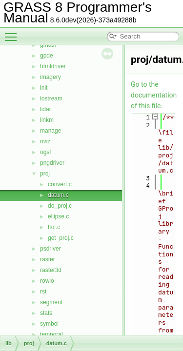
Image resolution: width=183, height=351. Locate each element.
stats (46, 313)
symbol (49, 323)
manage (50, 130)
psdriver (50, 248)
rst (43, 291)
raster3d (50, 270)
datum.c (58, 195)
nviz (45, 141)
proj (45, 173)
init (43, 87)
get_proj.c (61, 237)
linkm (47, 120)
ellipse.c (58, 216)
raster (47, 259)
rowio (47, 280)
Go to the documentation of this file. (154, 95)
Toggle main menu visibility (13, 33)
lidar (45, 109)
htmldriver (53, 66)
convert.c (60, 184)
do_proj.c (60, 205)
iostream (51, 98)
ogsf (45, 152)
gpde (46, 55)
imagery (50, 77)
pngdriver (52, 162)
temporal (51, 334)
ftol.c (54, 227)
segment (51, 302)
